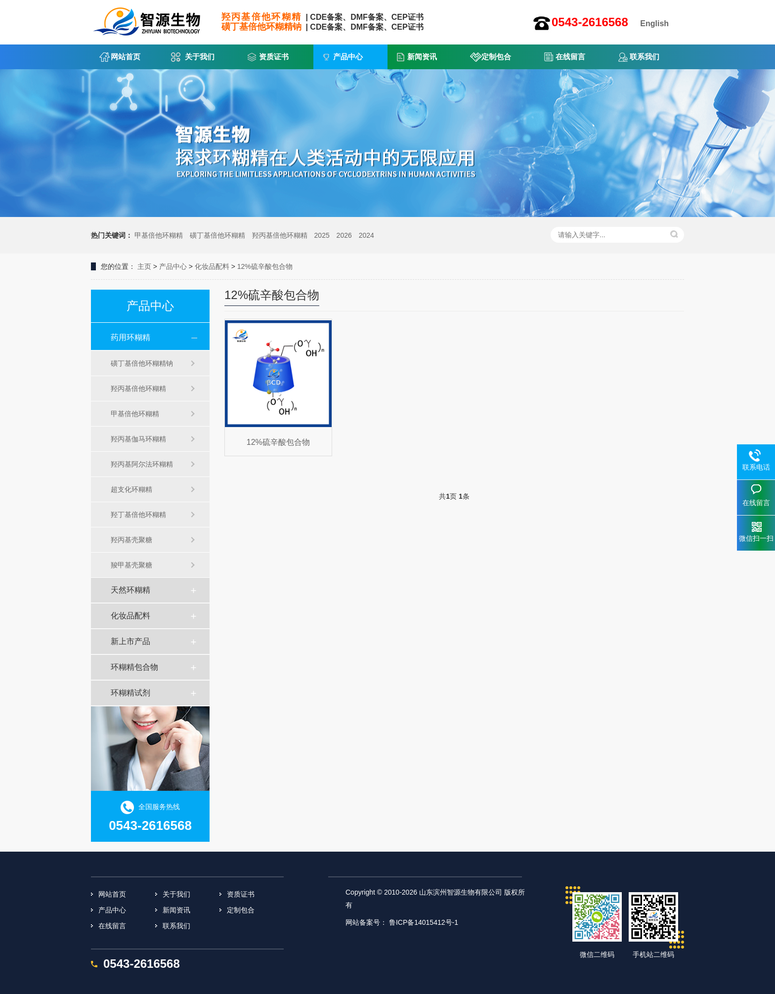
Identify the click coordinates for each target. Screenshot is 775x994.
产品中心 (348, 56)
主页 (144, 266)
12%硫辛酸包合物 (265, 266)
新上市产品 (130, 641)
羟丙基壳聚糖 (131, 540)
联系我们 (644, 56)
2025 (322, 235)
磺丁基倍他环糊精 (217, 235)
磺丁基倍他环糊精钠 (142, 363)
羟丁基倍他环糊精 (138, 515)
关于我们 (200, 56)
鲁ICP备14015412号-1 (423, 922)
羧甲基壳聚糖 (131, 565)
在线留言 (570, 56)
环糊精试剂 (130, 693)
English (654, 23)
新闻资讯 (422, 56)
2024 (366, 235)
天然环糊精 (130, 590)
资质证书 (274, 56)
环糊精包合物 (134, 667)
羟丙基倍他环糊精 (279, 235)
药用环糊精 (130, 337)
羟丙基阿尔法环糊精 (142, 464)
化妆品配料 (212, 266)
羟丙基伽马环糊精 (138, 439)
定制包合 (496, 56)
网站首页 (125, 56)
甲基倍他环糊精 (158, 235)
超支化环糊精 (131, 489)
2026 (344, 235)
